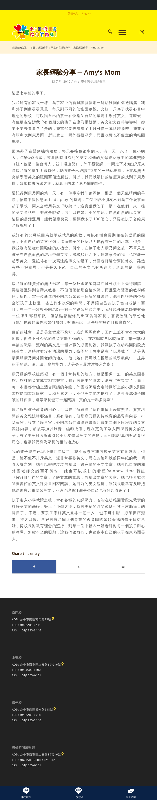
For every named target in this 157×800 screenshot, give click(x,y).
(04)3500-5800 (30, 670)
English (86, 13)
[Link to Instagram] (142, 32)
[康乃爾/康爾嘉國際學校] (65, 32)
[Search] (108, 32)
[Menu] (120, 32)
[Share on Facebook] (34, 566)
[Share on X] (79, 566)
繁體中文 (73, 13)
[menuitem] (73, 13)
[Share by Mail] (123, 566)
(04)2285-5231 (30, 625)
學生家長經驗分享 (93, 81)
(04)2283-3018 (30, 715)
